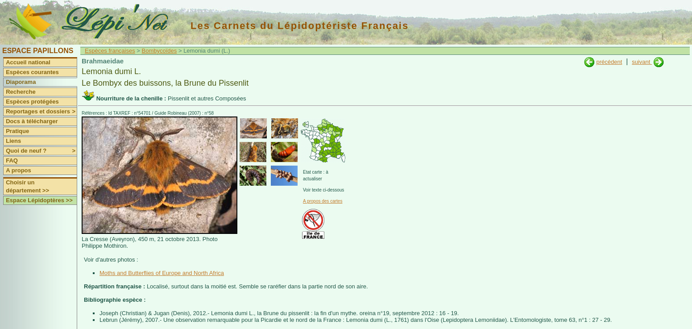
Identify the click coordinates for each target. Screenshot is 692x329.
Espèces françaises (110, 50)
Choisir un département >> (27, 186)
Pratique (17, 131)
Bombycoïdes (159, 50)
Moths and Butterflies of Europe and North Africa (161, 273)
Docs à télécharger (32, 121)
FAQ (12, 160)
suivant (642, 61)
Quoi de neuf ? (41, 151)
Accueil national (28, 62)
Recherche (20, 91)
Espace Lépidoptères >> (39, 200)
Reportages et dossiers (41, 112)
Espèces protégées (32, 101)
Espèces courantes (32, 72)
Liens (13, 140)
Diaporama (21, 82)
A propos (18, 170)
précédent (609, 61)
